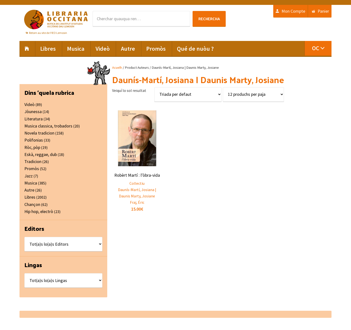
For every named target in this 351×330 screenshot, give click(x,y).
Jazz (28, 176)
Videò (29, 104)
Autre (29, 190)
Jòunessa (33, 111)
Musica (30, 183)
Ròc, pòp (32, 147)
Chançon (32, 204)
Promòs (31, 168)
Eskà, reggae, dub (40, 154)
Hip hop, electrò (38, 211)
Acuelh (117, 67)
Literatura (33, 119)
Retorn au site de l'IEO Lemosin (48, 33)
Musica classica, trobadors (48, 126)
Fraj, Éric (137, 202)
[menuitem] (318, 48)
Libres (29, 197)
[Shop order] (188, 94)
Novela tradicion (39, 133)
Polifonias (33, 140)
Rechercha (209, 18)
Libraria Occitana (56, 19)
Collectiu (137, 183)
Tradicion (32, 161)
